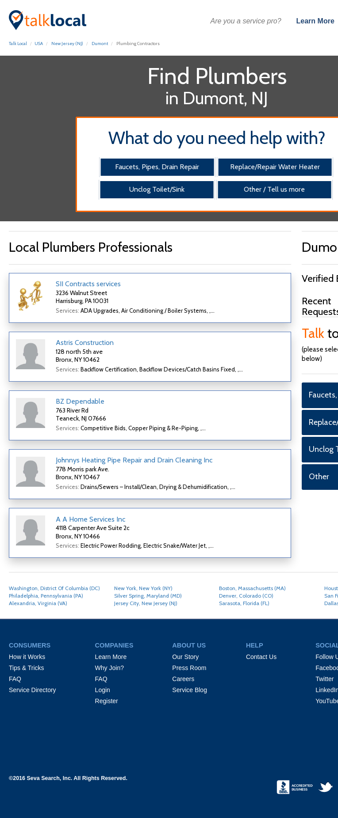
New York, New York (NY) (143, 588)
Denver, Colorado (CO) (246, 595)
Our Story (185, 656)
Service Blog (189, 689)
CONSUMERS (29, 645)
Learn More (315, 21)
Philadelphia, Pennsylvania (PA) (46, 595)
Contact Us (261, 656)
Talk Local (18, 43)
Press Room (189, 667)
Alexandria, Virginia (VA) (38, 603)
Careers (183, 678)
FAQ (15, 678)
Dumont (100, 43)
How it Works (27, 656)
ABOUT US (189, 645)
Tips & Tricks (26, 667)
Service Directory (32, 689)
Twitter (324, 678)
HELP (254, 645)
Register (106, 700)
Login (102, 689)
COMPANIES (114, 645)
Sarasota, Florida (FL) (244, 603)
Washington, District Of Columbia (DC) (54, 588)
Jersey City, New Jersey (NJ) (145, 603)
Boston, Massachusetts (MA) (252, 588)
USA (39, 43)
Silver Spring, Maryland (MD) (148, 595)
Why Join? (109, 667)
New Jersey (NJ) (67, 43)
